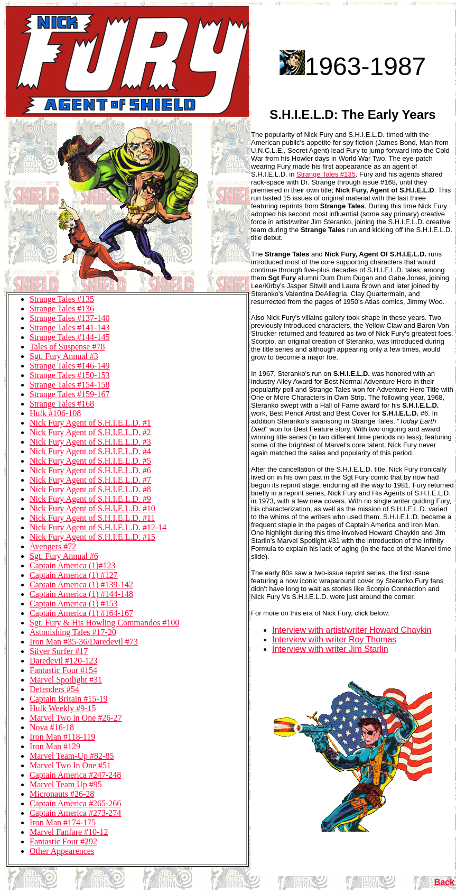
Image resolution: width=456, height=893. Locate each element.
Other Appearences (62, 850)
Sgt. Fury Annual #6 (64, 555)
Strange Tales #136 (62, 308)
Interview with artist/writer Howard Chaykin (351, 629)
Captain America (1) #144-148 (81, 594)
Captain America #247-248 (75, 774)
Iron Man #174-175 (63, 822)
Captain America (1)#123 (73, 565)
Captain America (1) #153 (74, 603)
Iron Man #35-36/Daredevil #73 (84, 641)
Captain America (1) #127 (74, 574)
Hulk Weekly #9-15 (63, 708)
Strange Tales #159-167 (69, 394)
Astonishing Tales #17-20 (73, 632)
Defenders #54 (54, 689)
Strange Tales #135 (62, 298)
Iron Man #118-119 (62, 736)
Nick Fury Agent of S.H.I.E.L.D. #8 (90, 489)
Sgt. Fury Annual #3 (64, 356)
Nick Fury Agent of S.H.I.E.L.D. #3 (90, 441)
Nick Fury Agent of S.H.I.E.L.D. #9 (90, 498)
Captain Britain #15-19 (69, 698)
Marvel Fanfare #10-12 (69, 831)
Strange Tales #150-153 (69, 375)
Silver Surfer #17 (59, 651)
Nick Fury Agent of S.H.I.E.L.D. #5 (90, 460)
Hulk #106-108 (55, 413)
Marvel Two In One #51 (70, 765)
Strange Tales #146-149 (69, 365)
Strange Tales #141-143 (69, 327)
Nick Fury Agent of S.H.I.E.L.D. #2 (90, 432)
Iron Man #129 (55, 746)
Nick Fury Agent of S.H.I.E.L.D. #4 (90, 451)
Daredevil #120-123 (63, 660)
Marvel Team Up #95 (66, 784)
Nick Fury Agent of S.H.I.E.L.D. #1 (90, 422)
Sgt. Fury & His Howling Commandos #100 (104, 622)
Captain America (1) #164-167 (81, 613)
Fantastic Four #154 (63, 670)
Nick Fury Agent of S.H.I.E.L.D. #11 (92, 517)
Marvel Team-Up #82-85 (72, 755)
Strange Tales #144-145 (69, 337)
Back (444, 882)
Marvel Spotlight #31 (66, 679)
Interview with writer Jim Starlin (330, 649)
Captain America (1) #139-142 (81, 584)
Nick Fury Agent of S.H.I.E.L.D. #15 (92, 536)
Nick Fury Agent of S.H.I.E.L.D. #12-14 (98, 527)
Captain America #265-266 (75, 803)
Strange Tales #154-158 (69, 384)
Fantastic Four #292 (63, 841)
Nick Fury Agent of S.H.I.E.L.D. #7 (90, 479)
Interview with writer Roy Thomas (334, 639)
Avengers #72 (53, 546)
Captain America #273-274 (75, 812)
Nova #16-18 (52, 727)
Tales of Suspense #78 (67, 346)
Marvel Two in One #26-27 (76, 717)
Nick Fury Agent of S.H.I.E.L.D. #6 (90, 470)
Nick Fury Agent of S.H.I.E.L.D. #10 (92, 508)
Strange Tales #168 (62, 403)
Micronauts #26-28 (62, 793)
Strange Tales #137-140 (69, 318)
